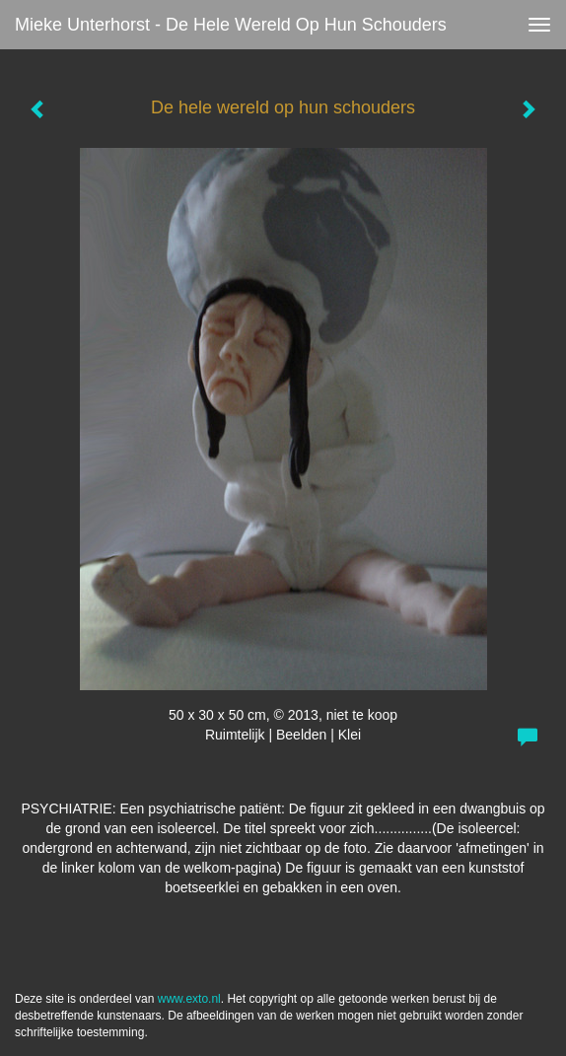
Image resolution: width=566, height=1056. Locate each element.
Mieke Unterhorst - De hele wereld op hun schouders (231, 25)
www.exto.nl (189, 999)
